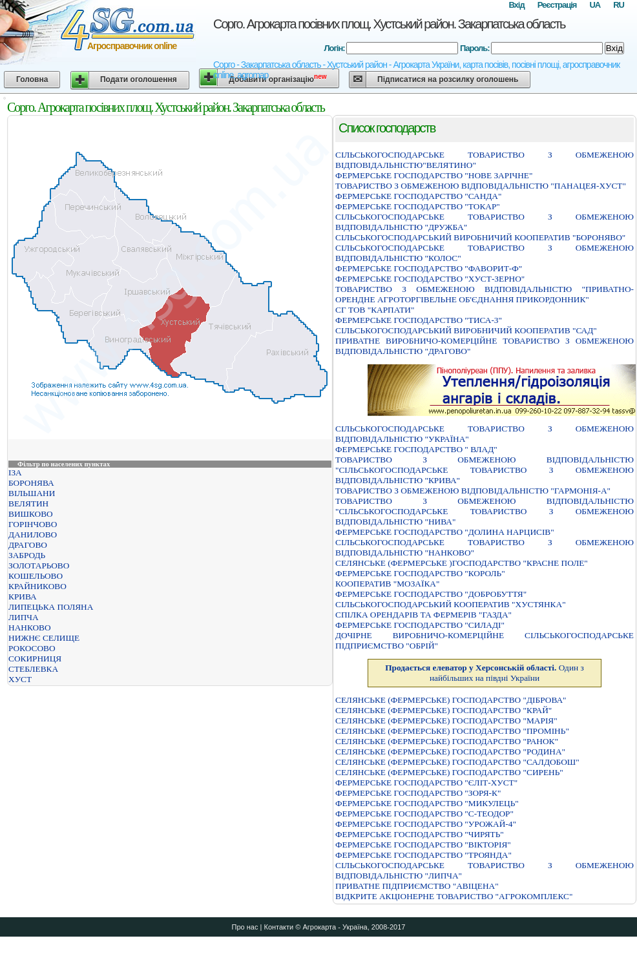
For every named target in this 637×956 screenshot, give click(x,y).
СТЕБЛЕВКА (33, 669)
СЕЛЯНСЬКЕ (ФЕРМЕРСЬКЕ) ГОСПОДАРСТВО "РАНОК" (446, 741)
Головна (32, 79)
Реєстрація (557, 5)
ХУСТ (20, 679)
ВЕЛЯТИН (28, 503)
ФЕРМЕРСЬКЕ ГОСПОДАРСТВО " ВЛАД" (416, 449)
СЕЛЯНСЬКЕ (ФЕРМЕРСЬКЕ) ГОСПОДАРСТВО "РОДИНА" (450, 751)
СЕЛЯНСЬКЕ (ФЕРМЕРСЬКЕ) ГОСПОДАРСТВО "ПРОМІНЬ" (452, 731)
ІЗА (15, 472)
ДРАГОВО (27, 545)
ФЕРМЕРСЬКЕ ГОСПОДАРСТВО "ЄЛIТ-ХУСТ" (426, 782)
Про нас (245, 927)
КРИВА (22, 596)
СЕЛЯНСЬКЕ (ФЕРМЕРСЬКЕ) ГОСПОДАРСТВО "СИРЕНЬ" (449, 772)
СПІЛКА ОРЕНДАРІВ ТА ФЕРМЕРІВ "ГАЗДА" (423, 614)
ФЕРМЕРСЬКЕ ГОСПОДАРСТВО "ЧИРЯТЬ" (419, 834)
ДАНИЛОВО (32, 534)
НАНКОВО (29, 627)
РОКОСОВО (32, 648)
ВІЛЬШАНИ (31, 493)
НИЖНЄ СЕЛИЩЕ (43, 638)
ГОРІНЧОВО (32, 524)
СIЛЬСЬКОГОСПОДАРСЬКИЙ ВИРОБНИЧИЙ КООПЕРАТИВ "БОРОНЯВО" (480, 237)
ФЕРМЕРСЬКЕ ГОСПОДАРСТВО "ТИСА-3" (418, 320)
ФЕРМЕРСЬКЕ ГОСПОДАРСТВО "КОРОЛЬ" (420, 573)
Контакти (278, 927)
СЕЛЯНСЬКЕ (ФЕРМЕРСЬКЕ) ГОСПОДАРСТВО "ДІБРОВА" (451, 700)
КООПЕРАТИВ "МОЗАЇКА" (387, 583)
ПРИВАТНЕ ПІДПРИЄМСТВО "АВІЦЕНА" (417, 886)
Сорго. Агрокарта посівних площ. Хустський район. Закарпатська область (389, 24)
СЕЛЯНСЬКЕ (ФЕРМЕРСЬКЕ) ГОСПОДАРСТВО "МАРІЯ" (446, 720)
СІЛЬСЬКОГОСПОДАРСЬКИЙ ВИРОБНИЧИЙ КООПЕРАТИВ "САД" (466, 330)
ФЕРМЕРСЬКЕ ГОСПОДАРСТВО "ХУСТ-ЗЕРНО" (430, 279)
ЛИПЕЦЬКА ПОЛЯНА (50, 607)
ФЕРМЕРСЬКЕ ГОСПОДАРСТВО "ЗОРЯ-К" (418, 793)
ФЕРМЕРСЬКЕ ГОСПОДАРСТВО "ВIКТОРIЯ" (423, 844)
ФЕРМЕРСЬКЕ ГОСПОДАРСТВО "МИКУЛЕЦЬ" (427, 803)
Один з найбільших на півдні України (484, 673)
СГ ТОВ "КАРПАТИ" (374, 310)
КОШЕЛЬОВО (35, 576)
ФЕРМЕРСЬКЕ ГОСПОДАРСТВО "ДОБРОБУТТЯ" (431, 594)
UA (594, 5)
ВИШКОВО (30, 514)
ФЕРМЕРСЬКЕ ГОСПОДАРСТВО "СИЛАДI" (420, 625)
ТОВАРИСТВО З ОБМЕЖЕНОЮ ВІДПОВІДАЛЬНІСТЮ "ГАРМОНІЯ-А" (473, 490)
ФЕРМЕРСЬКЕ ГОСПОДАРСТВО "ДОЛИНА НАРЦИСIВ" (444, 532)
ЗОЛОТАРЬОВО (38, 565)
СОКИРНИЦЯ (34, 658)
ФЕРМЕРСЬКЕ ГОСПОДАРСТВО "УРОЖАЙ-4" (425, 824)
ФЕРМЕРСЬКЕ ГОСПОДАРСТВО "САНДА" (418, 196)
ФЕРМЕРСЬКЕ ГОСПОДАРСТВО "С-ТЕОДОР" (424, 813)
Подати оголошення (138, 79)
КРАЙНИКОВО (37, 586)
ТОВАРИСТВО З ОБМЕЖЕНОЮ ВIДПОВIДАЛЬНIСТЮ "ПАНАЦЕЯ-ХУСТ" (480, 186)
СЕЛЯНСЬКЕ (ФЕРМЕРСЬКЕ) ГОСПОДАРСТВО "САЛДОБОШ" (457, 762)
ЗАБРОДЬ (26, 555)
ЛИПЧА (23, 617)
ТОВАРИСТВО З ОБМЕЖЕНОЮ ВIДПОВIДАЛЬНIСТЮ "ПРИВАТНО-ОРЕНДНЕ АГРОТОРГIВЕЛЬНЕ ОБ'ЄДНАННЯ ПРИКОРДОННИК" (484, 294)
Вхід (516, 5)
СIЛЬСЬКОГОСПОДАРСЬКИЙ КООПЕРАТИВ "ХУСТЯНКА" (450, 604)
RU (618, 5)
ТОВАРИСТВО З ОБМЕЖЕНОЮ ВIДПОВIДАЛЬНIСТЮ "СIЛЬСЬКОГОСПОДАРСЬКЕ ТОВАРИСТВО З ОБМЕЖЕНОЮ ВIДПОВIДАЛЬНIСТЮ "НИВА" (484, 511)
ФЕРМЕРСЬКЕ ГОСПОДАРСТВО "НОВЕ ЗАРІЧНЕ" (433, 175)
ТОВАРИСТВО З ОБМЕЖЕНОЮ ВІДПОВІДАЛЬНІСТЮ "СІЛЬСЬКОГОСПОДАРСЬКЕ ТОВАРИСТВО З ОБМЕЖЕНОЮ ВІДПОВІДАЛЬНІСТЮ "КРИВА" (484, 470)
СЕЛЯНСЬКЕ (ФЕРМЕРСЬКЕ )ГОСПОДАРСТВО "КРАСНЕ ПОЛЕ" (461, 563)
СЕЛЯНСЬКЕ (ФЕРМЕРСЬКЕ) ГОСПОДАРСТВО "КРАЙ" (443, 710)
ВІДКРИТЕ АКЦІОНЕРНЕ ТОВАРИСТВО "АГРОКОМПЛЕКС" (453, 896)
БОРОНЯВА (31, 483)
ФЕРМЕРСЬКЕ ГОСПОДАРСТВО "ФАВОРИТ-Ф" (428, 268)
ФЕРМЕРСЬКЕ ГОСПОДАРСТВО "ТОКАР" (417, 206)
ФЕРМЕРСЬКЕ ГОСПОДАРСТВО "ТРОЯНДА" (423, 855)
